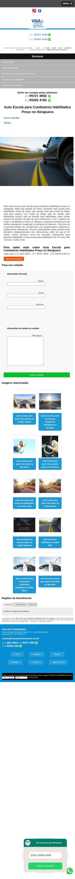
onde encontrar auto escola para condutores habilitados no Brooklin (50, 422)
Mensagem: (25, 349)
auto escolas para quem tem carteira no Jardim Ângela (24, 419)
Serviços (37, 56)
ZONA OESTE (20, 605)
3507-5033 (12, 642)
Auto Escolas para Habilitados (13, 80)
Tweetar (7, 122)
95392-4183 (40, 39)
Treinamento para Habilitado (12, 85)
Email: (25, 294)
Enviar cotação (37, 375)
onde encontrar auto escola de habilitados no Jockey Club (24, 503)
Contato (36, 662)
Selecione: (9, 605)
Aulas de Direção (8, 62)
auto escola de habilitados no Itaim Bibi (50, 542)
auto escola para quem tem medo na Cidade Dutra (50, 503)
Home (17, 654)
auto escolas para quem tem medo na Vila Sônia (24, 464)
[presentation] (24, 318)
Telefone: (25, 306)
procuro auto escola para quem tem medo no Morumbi (50, 581)
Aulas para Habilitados (10, 68)
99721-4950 (40, 34)
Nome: (25, 282)
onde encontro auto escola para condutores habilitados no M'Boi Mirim (24, 584)
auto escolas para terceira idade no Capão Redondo (24, 542)
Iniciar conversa (45, 866)
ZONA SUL (33, 605)
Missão (57, 654)
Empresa (36, 654)
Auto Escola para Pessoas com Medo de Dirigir (19, 74)
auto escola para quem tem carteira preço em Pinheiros (50, 464)
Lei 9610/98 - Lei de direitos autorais (41, 621)
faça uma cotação (14, 259)
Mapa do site (58, 662)
